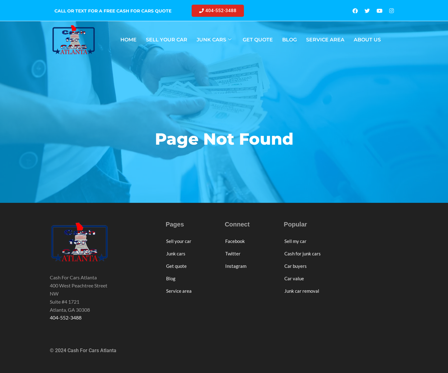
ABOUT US (367, 40)
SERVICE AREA (325, 40)
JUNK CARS (214, 40)
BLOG (289, 40)
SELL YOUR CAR (166, 40)
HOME (128, 40)
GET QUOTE (258, 40)
